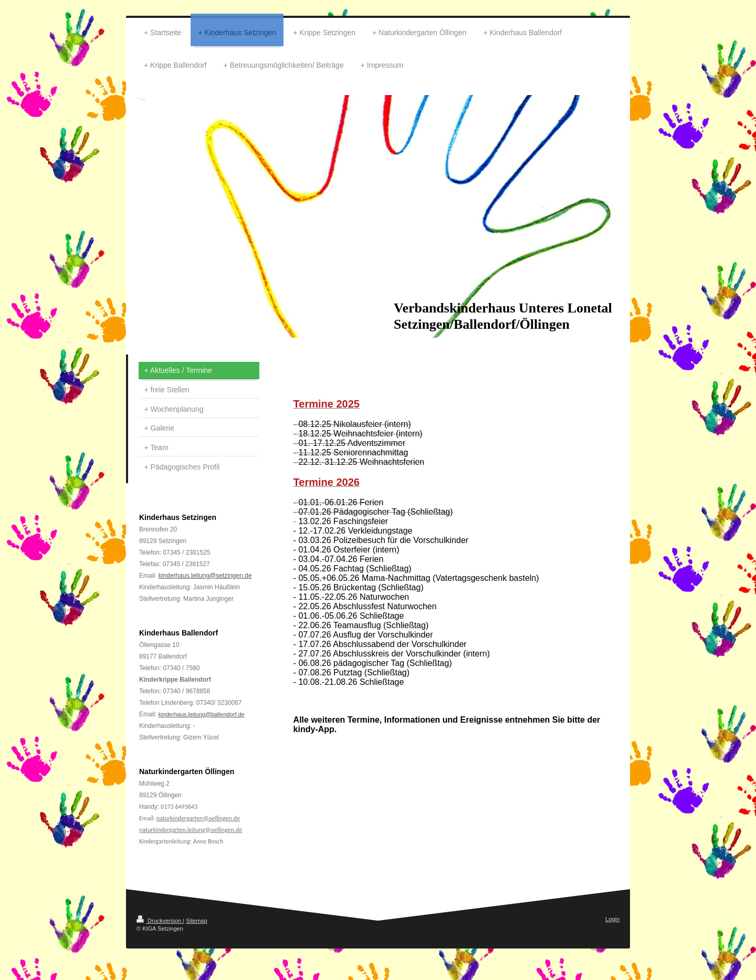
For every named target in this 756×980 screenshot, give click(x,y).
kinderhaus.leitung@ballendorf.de (202, 714)
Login (612, 919)
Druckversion (159, 921)
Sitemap (196, 921)
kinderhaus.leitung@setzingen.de (205, 575)
